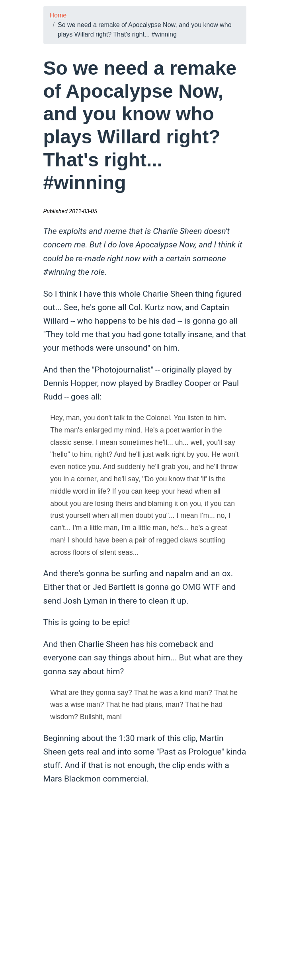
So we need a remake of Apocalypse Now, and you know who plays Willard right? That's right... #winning (145, 29)
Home (58, 15)
